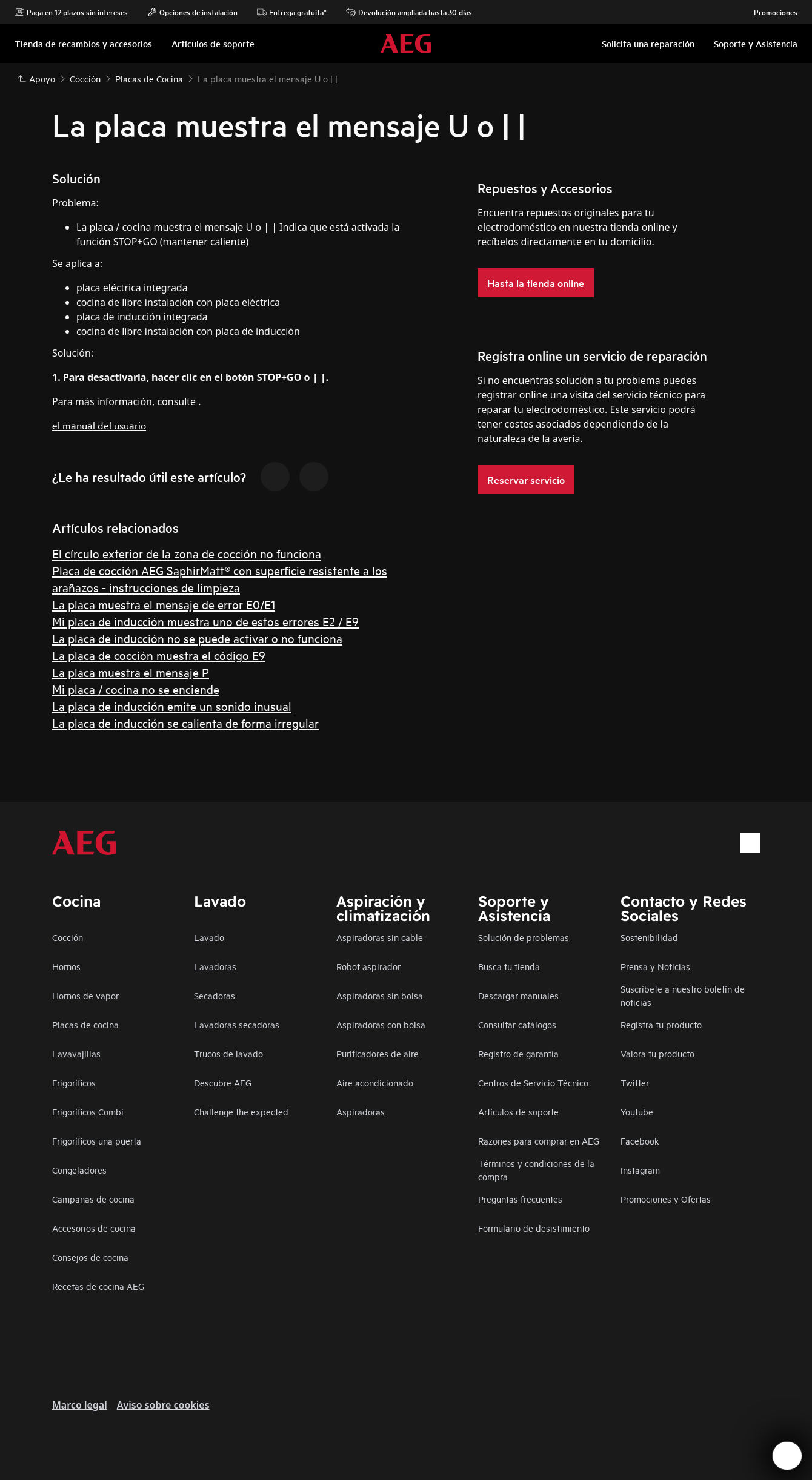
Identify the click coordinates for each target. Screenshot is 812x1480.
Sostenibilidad (649, 937)
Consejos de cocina (90, 1257)
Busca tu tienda (509, 966)
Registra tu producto (661, 1024)
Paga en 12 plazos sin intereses (71, 12)
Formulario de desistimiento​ (534, 1228)
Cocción (67, 937)
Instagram (640, 1169)
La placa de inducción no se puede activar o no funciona (197, 638)
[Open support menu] (787, 1455)
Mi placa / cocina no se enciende (135, 688)
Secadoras (214, 995)
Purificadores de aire (377, 1053)
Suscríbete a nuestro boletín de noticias (683, 995)
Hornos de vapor (85, 995)
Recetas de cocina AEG (98, 1286)
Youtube (637, 1111)
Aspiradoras (360, 1111)
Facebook (640, 1140)
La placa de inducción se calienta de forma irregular (185, 722)
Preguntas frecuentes (520, 1198)
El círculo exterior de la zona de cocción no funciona (186, 553)
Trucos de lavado (228, 1053)
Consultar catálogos (517, 1024)
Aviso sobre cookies (163, 1405)
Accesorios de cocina (94, 1228)
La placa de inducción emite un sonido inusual (171, 705)
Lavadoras (215, 966)
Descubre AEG (222, 1082)
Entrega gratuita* (292, 12)
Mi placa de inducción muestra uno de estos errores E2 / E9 (205, 621)
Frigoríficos (74, 1082)
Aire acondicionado (374, 1082)
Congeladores (79, 1169)
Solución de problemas (523, 937)
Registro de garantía (518, 1053)
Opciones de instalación (192, 12)
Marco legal (79, 1405)
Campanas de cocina (93, 1198)
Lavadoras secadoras (236, 1024)
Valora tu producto (657, 1053)
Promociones (769, 12)
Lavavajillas (76, 1053)
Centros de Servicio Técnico (533, 1082)
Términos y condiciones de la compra (536, 1169)
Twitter (635, 1082)
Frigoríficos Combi (88, 1111)
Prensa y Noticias (655, 966)
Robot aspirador (368, 966)
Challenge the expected (241, 1111)
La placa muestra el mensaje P (130, 671)
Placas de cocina (85, 1024)
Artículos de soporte (518, 1111)
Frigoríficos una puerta (96, 1140)
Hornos (66, 966)
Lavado (209, 937)
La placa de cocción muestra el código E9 (158, 654)
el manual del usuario (99, 425)
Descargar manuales (518, 995)
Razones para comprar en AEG (538, 1140)
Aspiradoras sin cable (379, 937)
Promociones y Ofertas (666, 1198)
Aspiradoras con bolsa (380, 1024)
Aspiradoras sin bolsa (379, 995)
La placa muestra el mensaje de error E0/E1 (163, 604)
